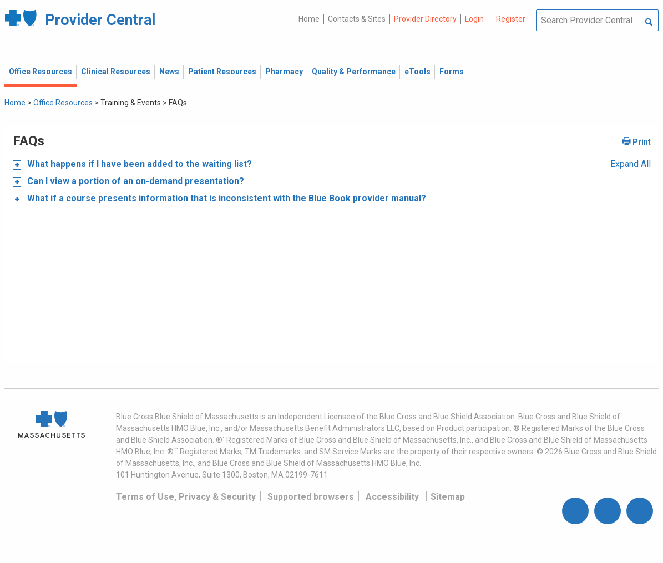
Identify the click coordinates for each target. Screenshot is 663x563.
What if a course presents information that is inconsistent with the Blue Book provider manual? (225, 198)
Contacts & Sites (357, 18)
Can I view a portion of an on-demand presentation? (134, 181)
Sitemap (448, 496)
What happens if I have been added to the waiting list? (138, 164)
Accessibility (392, 496)
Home (309, 18)
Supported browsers (310, 496)
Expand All (630, 164)
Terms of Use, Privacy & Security (186, 496)
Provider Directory (425, 18)
